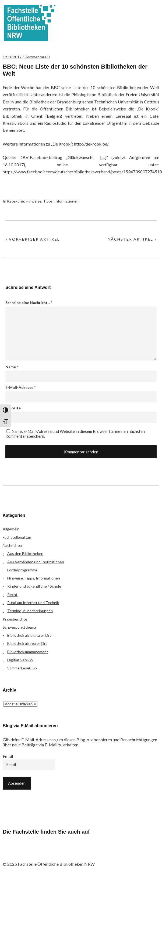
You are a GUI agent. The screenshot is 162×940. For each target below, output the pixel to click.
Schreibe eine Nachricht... (28, 302)
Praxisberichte (15, 619)
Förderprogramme (22, 570)
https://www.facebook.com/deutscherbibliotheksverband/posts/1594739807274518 (82, 171)
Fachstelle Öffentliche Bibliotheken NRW (30, 23)
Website (13, 408)
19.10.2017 (12, 57)
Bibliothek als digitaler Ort (29, 635)
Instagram (38, 853)
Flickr (23, 853)
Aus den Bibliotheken (25, 553)
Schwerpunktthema (19, 627)
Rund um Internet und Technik (33, 602)
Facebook (9, 853)
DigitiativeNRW (20, 660)
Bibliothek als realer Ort (27, 643)
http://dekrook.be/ (91, 143)
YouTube (52, 853)
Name (11, 367)
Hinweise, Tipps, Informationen (52, 201)
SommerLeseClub (22, 668)
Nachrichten (13, 545)
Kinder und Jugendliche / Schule (34, 586)
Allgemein (11, 529)
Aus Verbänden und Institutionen (35, 562)
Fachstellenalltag (17, 537)
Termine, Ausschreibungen (30, 610)
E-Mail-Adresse (20, 387)
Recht (12, 594)
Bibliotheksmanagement (27, 651)
